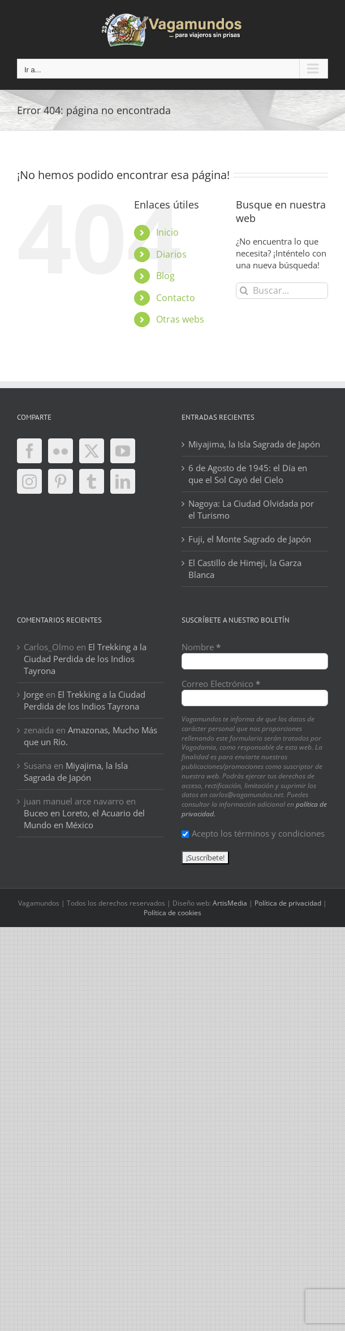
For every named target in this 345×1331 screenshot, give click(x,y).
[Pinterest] (60, 481)
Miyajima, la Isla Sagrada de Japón (254, 444)
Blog (165, 275)
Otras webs (180, 319)
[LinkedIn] (122, 481)
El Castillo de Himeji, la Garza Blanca (244, 568)
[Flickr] (60, 450)
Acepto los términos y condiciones (253, 833)
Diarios (171, 254)
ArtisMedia (230, 903)
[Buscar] (244, 290)
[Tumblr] (91, 481)
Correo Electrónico (221, 683)
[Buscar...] (282, 290)
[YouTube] (122, 450)
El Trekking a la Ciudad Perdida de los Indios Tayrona (85, 658)
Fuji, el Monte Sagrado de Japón (249, 539)
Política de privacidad (288, 903)
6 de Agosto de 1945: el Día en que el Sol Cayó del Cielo (247, 473)
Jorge (34, 694)
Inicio (167, 232)
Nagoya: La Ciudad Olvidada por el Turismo (251, 509)
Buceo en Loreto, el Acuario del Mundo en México (84, 818)
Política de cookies (172, 912)
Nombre (201, 647)
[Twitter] (91, 450)
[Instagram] (29, 481)
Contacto (175, 298)
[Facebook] (29, 450)
